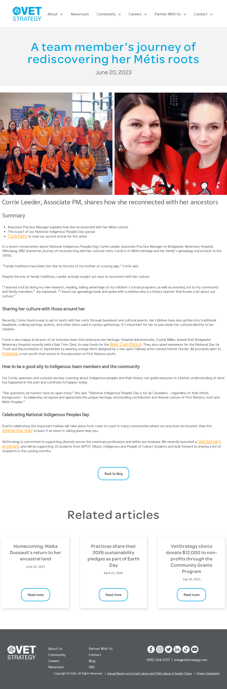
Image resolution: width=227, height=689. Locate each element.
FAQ (91, 667)
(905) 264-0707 (159, 659)
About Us (55, 648)
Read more (35, 595)
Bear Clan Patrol (125, 344)
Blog (92, 660)
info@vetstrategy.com (190, 659)
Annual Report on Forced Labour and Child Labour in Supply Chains (149, 673)
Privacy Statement (208, 673)
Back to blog (113, 473)
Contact (203, 13)
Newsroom (80, 13)
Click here (17, 236)
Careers (138, 13)
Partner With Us (170, 13)
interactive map (17, 430)
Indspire (10, 353)
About (55, 13)
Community (109, 13)
